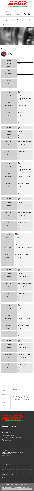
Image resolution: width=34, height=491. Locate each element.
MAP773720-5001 (22, 144)
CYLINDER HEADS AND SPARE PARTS (23, 247)
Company (18, 11)
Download (8, 14)
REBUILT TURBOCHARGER (24, 219)
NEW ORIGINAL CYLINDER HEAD (23, 254)
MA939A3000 (18, 251)
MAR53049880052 (22, 357)
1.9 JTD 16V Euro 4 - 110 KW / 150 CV (25, 99)
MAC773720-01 (21, 109)
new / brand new (21, 115)
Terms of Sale (5, 468)
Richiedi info (21, 119)
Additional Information (24, 487)
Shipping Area (5, 471)
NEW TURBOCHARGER (23, 148)
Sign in (13, 20)
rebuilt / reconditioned (23, 222)
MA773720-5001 (22, 180)
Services (9, 11)
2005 (19, 102)
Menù (4, 24)
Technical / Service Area (7, 474)
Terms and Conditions (7, 464)
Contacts (18, 14)
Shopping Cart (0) (25, 20)
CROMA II (20, 95)
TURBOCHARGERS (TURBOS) (25, 141)
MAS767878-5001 (22, 322)
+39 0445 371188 (6, 440)
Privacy (3, 477)
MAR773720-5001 (22, 215)
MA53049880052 (22, 286)
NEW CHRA (20, 112)
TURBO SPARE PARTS (23, 105)
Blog (26, 11)
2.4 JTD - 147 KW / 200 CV (21, 241)
